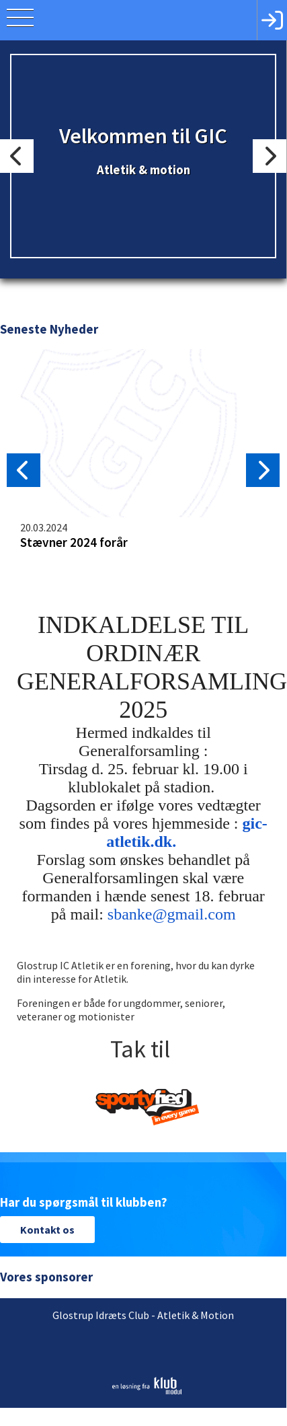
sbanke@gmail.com (171, 914)
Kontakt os (47, 1229)
